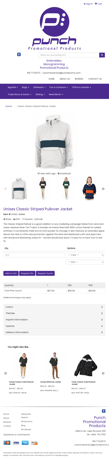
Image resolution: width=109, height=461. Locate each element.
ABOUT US (65, 78)
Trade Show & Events (19, 94)
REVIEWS (79, 78)
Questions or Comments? (16, 434)
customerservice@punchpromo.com (61, 72)
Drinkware (39, 87)
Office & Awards (81, 87)
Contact (7, 426)
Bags (25, 87)
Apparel (13, 87)
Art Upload (26, 429)
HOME (51, 78)
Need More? (56, 94)
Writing (40, 94)
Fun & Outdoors (59, 87)
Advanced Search (26, 416)
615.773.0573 (33, 72)
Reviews (7, 422)
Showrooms (26, 421)
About (6, 418)
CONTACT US (95, 78)
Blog (23, 425)
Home (6, 414)
